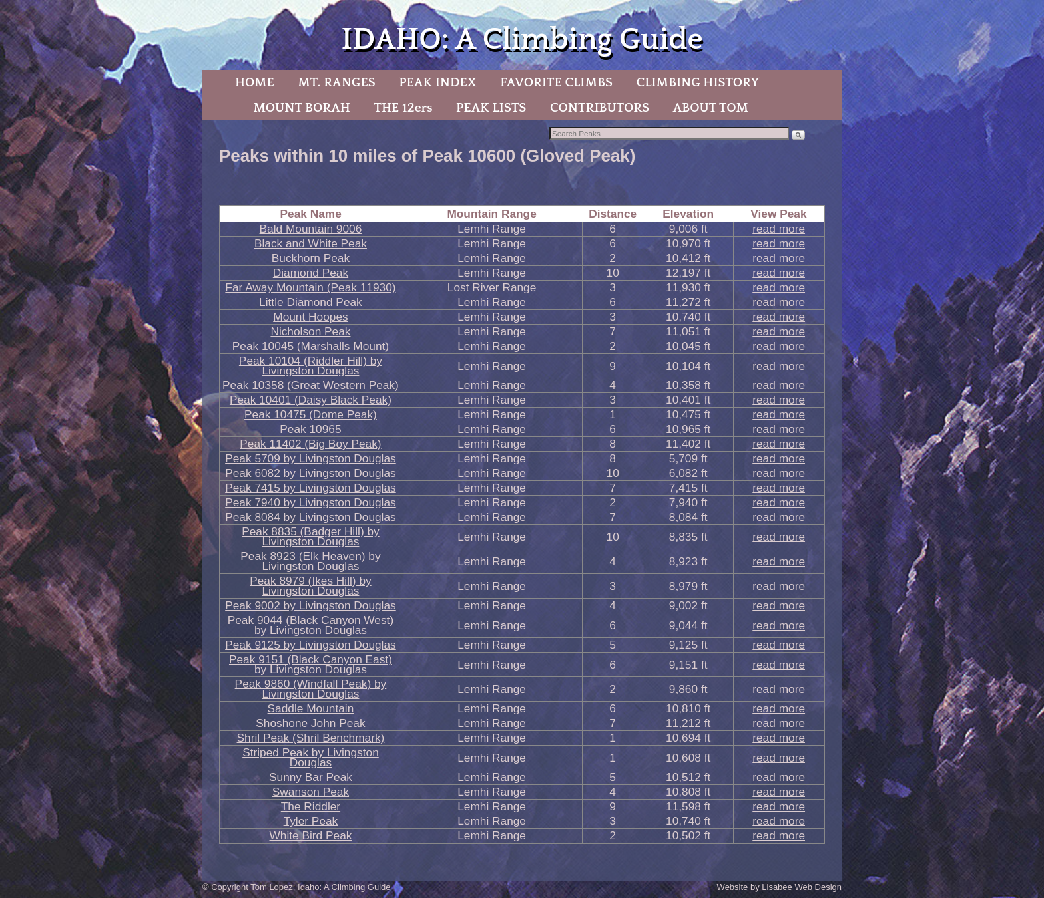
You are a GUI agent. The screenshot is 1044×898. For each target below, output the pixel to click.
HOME (254, 82)
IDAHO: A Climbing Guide (521, 40)
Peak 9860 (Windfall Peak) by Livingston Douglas (311, 688)
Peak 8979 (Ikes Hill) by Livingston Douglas (311, 585)
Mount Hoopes (310, 316)
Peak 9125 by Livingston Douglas (310, 644)
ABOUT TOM (710, 107)
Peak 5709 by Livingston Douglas (310, 458)
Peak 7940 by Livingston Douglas (310, 502)
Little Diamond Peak (310, 302)
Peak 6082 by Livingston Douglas (310, 473)
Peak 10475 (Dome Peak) (310, 414)
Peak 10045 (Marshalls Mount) (310, 346)
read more (778, 228)
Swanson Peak (310, 791)
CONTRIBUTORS (599, 107)
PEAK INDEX (437, 82)
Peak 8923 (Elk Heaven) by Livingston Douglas (310, 561)
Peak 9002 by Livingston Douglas (310, 605)
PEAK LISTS (491, 107)
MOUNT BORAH (301, 107)
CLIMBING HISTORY (697, 82)
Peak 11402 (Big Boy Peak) (310, 443)
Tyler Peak (311, 820)
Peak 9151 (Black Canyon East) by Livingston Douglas (310, 664)
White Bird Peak (310, 835)
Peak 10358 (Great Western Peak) (310, 385)
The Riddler (310, 806)
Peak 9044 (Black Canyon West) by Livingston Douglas (310, 625)
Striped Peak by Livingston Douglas (310, 757)
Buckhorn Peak (311, 258)
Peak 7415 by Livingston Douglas (310, 487)
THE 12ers (403, 107)
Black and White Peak (310, 243)
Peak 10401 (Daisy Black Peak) (311, 399)
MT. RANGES (336, 82)
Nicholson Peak (310, 331)
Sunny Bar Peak (310, 777)
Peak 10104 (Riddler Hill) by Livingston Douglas (310, 365)
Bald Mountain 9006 (311, 228)
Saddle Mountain (311, 708)
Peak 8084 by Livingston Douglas (310, 517)
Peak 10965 (310, 429)
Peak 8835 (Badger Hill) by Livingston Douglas (311, 536)
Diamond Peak (310, 272)
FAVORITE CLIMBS (556, 82)
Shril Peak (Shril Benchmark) (311, 737)
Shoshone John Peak (310, 723)
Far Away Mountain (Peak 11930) (310, 287)
